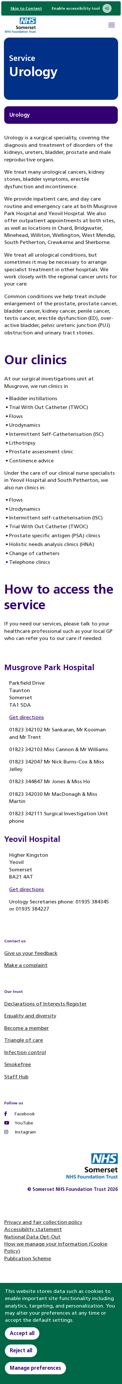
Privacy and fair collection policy (43, 1222)
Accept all (22, 1333)
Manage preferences (35, 1368)
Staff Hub (16, 1077)
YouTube (18, 1123)
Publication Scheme (27, 1258)
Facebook (19, 1114)
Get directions (26, 717)
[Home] (20, 26)
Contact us (15, 941)
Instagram (20, 1132)
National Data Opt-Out (32, 1237)
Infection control (25, 1052)
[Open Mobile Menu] (111, 26)
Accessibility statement (33, 1229)
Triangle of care (23, 1040)
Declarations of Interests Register (45, 1004)
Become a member (26, 1028)
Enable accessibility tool (82, 8)
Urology (19, 115)
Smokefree (17, 1064)
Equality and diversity (30, 1016)
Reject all (21, 1350)
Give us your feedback (31, 953)
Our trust (13, 991)
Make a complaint (25, 965)
